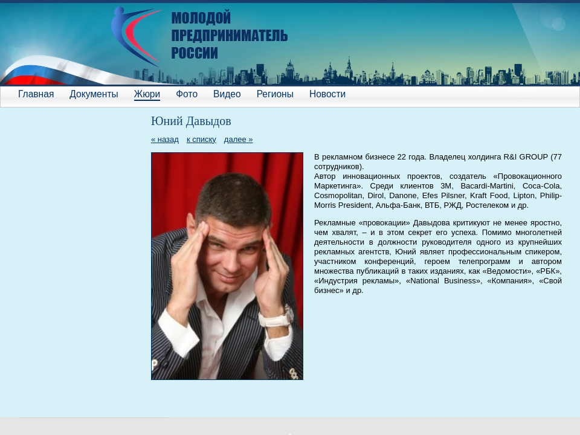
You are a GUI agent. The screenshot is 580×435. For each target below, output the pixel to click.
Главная (36, 94)
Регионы (275, 94)
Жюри (147, 94)
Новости (327, 94)
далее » (238, 139)
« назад (165, 139)
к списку (201, 139)
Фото (187, 94)
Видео (227, 94)
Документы (93, 94)
